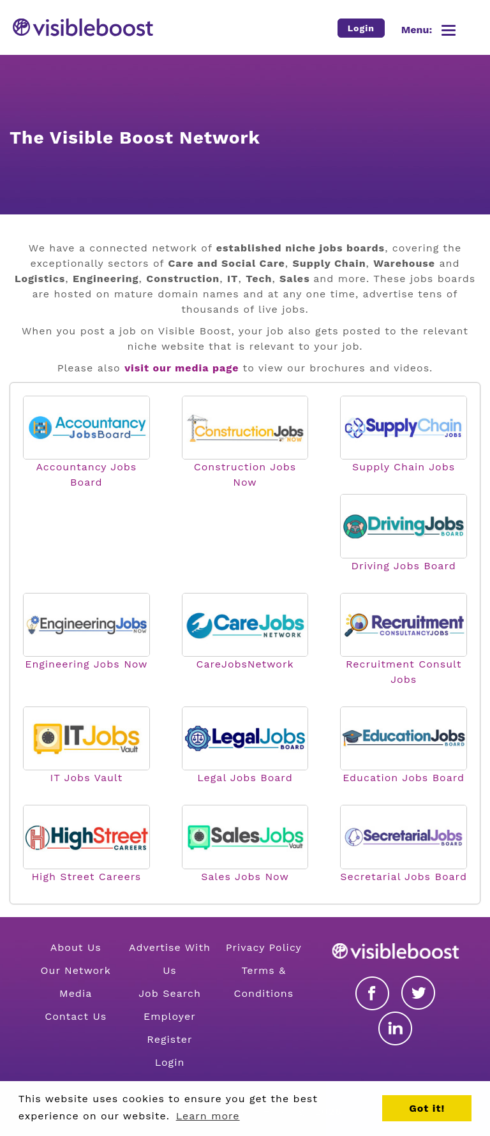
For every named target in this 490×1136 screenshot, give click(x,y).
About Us (75, 947)
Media (75, 993)
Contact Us (76, 1016)
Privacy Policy (264, 947)
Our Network (76, 970)
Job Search (169, 993)
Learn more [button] (208, 1116)
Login (170, 1062)
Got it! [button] (427, 1108)
